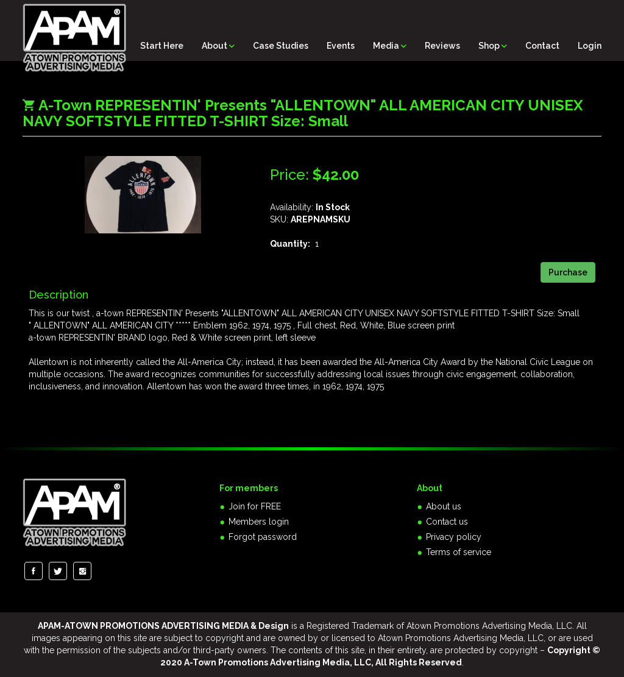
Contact (542, 46)
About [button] (218, 46)
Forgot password (263, 537)
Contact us (447, 521)
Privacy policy (453, 537)
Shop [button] (492, 46)
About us (443, 506)
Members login (259, 521)
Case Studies (280, 46)
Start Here (161, 46)
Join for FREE (255, 506)
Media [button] (389, 46)
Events (341, 46)
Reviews (442, 46)
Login (589, 46)
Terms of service (458, 552)
